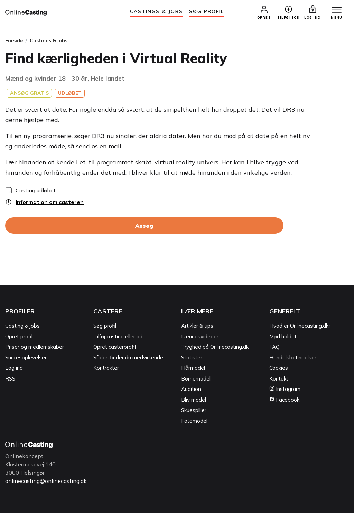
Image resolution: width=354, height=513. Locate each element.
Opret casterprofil (114, 346)
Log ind (14, 368)
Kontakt (278, 378)
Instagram (284, 389)
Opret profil (18, 336)
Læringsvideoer (199, 336)
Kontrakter (106, 368)
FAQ (274, 346)
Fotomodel (194, 421)
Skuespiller (193, 410)
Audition (191, 389)
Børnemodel (196, 378)
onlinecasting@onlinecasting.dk (46, 480)
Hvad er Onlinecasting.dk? (300, 325)
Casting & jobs (22, 325)
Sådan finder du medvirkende (128, 357)
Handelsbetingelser (292, 357)
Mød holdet (283, 336)
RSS (10, 378)
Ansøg (144, 225)
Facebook (284, 399)
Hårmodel (193, 368)
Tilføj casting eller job (118, 336)
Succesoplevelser (26, 357)
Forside (14, 40)
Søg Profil (206, 11)
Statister (191, 357)
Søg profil (104, 325)
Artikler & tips (197, 325)
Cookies (278, 368)
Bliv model (193, 399)
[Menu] (337, 10)
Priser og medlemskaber (34, 346)
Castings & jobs (156, 11)
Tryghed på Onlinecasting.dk (215, 346)
